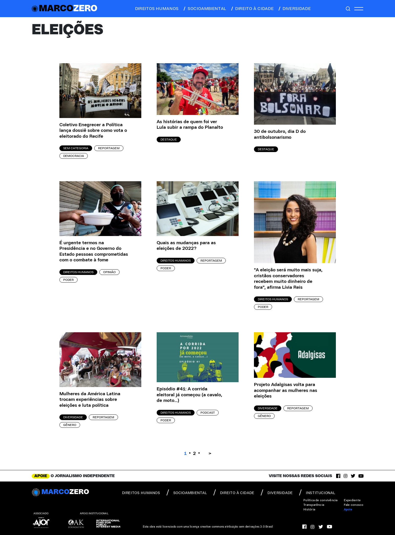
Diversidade (73, 417)
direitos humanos (155, 9)
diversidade (294, 9)
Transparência (313, 504)
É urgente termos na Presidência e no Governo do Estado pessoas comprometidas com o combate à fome (93, 252)
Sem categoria (75, 148)
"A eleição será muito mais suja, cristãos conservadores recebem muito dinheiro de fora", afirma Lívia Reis (288, 279)
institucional (317, 492)
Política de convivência (320, 500)
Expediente (352, 500)
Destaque (169, 139)
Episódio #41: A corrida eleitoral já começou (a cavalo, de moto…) (189, 395)
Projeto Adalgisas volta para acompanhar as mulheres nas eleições (285, 390)
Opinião (109, 272)
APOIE (40, 476)
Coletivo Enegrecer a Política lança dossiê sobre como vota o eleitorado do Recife (93, 131)
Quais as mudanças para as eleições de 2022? (186, 246)
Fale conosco (354, 504)
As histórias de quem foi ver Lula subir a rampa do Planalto (190, 125)
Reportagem (109, 148)
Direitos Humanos (78, 272)
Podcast (207, 412)
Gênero (69, 424)
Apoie (348, 509)
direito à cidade (252, 9)
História (309, 509)
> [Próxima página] (210, 453)
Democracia (73, 155)
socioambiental (204, 9)
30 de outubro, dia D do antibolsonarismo (280, 134)
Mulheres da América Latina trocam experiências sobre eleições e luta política (89, 400)
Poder (68, 279)
